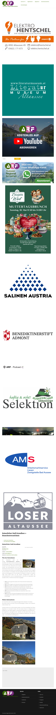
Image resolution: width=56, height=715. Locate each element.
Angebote (23, 694)
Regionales (37, 1)
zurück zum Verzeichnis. (8, 540)
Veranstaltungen (24, 4)
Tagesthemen (29, 1)
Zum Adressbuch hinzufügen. (9, 541)
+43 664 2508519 (9, 551)
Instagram (41, 699)
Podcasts (23, 702)
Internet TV (23, 1)
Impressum (42, 707)
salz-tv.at (41, 694)
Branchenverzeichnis (45, 1)
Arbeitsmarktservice (25, 697)
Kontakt (41, 702)
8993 (7, 548)
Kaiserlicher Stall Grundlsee (11, 554)
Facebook (41, 697)
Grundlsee (4, 548)
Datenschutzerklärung (44, 705)
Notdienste (24, 699)
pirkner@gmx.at (8, 553)
